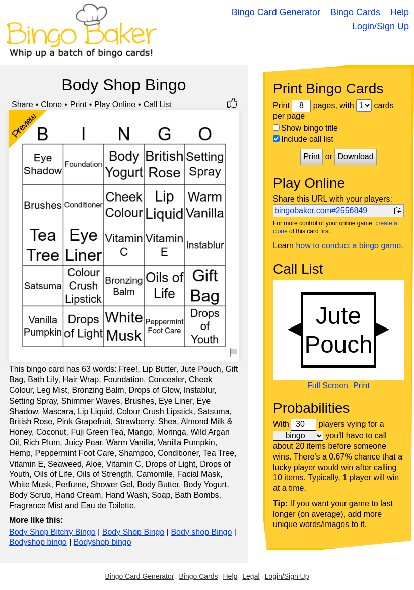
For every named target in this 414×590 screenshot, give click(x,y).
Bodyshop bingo (38, 542)
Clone (51, 104)
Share (22, 104)
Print (78, 104)
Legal (250, 576)
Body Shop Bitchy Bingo (52, 532)
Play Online (114, 104)
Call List (158, 104)
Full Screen (327, 386)
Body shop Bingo (201, 532)
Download (355, 156)
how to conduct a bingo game (348, 245)
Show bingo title (305, 128)
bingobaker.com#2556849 (320, 210)
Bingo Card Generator (276, 12)
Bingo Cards (355, 12)
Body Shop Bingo (133, 532)
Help (399, 12)
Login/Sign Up (380, 26)
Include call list (303, 139)
